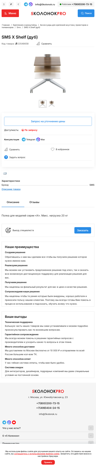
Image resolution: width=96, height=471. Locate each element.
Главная (6, 25)
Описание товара (11, 189)
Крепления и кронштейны (25, 25)
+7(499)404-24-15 (48, 407)
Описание (13, 202)
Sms (19, 27)
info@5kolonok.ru (45, 4)
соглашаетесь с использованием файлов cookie (36, 454)
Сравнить (46, 43)
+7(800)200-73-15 (82, 4)
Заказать (82, 230)
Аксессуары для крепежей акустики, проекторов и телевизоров (45, 26)
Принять (48, 462)
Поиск (88, 13)
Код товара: (8, 43)
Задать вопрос (14, 157)
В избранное (60, 149)
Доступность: (11, 130)
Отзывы (34, 202)
